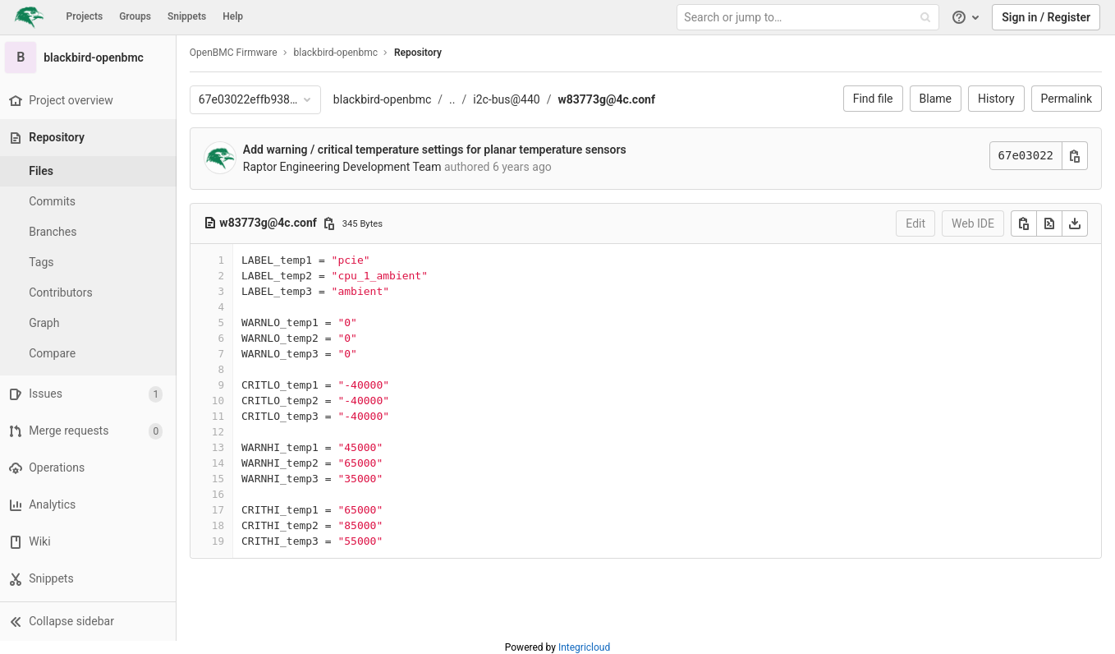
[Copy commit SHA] (1075, 155)
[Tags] (90, 262)
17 (222, 510)
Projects (85, 16)
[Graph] (90, 323)
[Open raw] (1049, 223)
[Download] (1075, 223)
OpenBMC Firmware (238, 52)
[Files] (90, 171)
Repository (422, 52)
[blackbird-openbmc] (90, 57)
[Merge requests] (90, 430)
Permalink (1066, 98)
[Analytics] (90, 504)
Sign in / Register (1046, 17)
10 (222, 400)
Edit (915, 223)
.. (456, 99)
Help (233, 16)
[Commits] (90, 202)
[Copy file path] (333, 223)
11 (222, 416)
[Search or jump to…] (809, 17)
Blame (936, 98)
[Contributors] (90, 293)
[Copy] (1024, 223)
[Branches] (90, 232)
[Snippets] (90, 578)
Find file (873, 98)
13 (222, 447)
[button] (90, 621)
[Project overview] (90, 100)
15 (222, 478)
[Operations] (90, 467)
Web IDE (973, 223)
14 (222, 463)
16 (222, 494)
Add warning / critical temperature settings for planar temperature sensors (439, 149)
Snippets (186, 16)
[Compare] (90, 354)
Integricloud (584, 647)
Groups (135, 16)
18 (222, 525)
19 (222, 541)
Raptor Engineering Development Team (346, 166)
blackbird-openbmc (386, 99)
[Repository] (91, 137)
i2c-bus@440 (510, 99)
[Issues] (90, 393)
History (996, 98)
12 (222, 432)
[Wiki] (90, 541)
